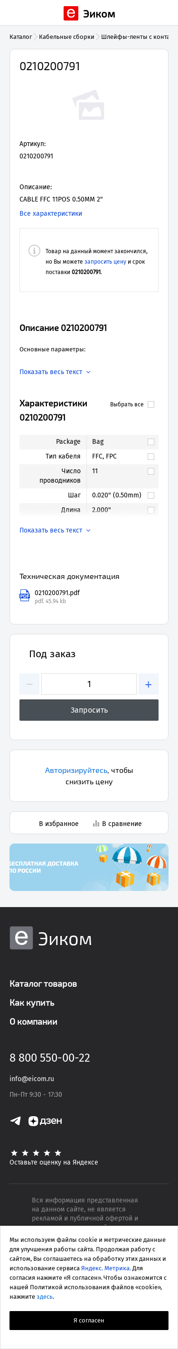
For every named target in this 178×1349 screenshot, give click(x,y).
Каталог (20, 36)
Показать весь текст (50, 372)
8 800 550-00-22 (49, 1058)
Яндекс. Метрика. (106, 1268)
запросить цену (105, 261)
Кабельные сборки (66, 36)
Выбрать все (132, 404)
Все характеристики (50, 214)
